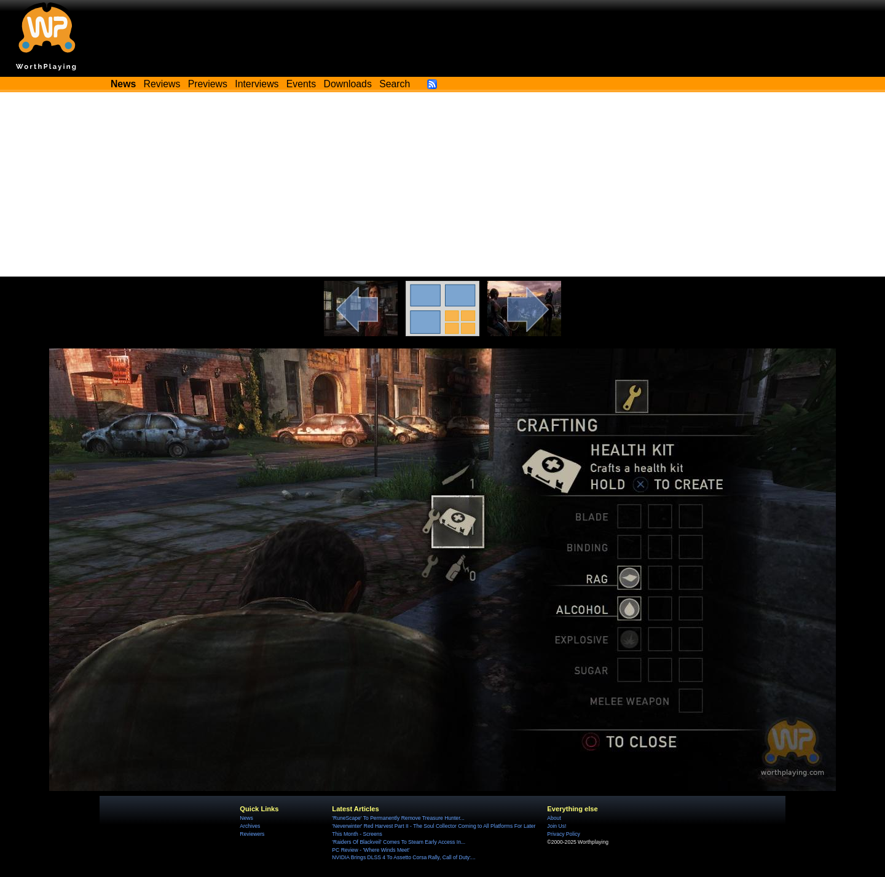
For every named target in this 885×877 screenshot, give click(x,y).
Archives (250, 826)
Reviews (162, 84)
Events (301, 84)
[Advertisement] (442, 184)
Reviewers (252, 834)
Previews (207, 84)
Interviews (256, 84)
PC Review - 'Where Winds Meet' (370, 850)
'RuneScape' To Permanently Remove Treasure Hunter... (398, 818)
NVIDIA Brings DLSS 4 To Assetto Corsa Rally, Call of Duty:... (403, 857)
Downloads (348, 84)
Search (394, 84)
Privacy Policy (563, 834)
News (246, 818)
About (553, 818)
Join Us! (556, 826)
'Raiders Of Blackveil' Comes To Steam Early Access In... (398, 842)
